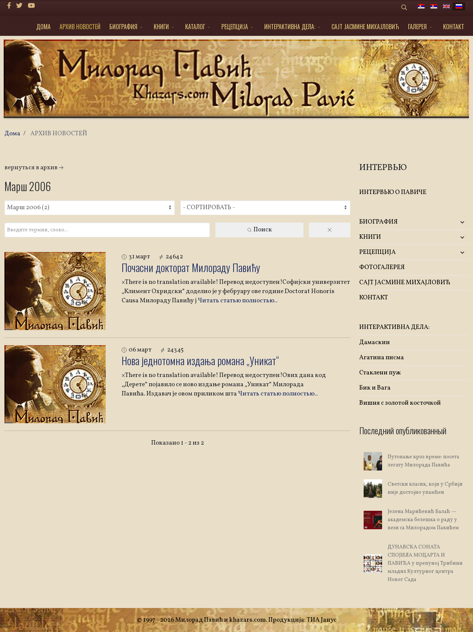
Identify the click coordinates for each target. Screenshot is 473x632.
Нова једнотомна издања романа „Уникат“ (200, 360)
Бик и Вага (375, 388)
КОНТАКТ (453, 26)
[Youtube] (31, 6)
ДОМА (43, 26)
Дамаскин (374, 342)
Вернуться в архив (34, 167)
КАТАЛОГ (195, 26)
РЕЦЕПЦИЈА (234, 26)
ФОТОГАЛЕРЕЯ (382, 267)
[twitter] (19, 6)
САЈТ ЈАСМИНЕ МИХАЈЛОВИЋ (365, 26)
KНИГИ (161, 26)
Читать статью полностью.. (238, 300)
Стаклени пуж (380, 372)
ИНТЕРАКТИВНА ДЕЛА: (289, 26)
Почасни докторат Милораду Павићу (191, 267)
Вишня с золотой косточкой (400, 403)
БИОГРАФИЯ (123, 26)
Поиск (259, 229)
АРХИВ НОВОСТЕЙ (80, 26)
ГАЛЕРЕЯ (417, 26)
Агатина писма (381, 357)
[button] (450, 222)
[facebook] (9, 6)
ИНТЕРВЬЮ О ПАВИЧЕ (392, 192)
